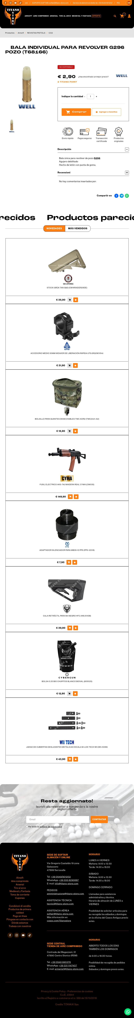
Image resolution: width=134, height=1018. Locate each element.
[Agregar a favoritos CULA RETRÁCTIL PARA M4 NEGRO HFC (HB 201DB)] (75, 628)
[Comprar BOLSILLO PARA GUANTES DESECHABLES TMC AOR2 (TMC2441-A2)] (69, 431)
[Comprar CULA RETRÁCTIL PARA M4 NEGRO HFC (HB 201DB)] (69, 628)
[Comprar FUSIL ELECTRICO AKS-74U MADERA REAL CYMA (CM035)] (70, 496)
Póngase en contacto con (20, 919)
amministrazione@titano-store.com (65, 893)
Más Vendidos (77, 228)
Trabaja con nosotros (20, 926)
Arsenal (54, 16)
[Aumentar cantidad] (96, 96)
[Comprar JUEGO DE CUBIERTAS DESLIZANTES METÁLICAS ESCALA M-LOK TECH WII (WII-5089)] (69, 759)
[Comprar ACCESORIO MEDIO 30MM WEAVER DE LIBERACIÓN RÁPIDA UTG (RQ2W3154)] (69, 365)
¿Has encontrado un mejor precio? (93, 77)
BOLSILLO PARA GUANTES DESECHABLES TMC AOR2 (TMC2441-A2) (67, 419)
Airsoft (28, 16)
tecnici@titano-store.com (60, 903)
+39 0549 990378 (61, 962)
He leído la (45, 826)
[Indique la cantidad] (90, 96)
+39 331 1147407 (68, 965)
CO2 (51, 33)
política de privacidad (51, 826)
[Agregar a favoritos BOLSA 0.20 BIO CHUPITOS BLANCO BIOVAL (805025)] (75, 693)
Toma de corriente (19, 894)
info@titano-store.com (66, 883)
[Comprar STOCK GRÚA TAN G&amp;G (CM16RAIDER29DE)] (69, 299)
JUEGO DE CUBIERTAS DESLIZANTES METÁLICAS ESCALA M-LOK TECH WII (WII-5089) (67, 747)
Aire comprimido (41, 16)
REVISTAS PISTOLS (36, 33)
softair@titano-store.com (60, 3)
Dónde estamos (20, 922)
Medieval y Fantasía (81, 16)
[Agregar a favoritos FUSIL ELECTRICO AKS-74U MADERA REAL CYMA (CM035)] (76, 496)
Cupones (20, 898)
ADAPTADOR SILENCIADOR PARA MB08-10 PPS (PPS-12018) (67, 550)
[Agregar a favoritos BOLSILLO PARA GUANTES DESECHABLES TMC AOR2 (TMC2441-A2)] (75, 431)
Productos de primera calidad (20, 911)
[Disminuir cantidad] (84, 96)
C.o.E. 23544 (67, 995)
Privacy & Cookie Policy (53, 991)
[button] (129, 3)
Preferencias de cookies (80, 991)
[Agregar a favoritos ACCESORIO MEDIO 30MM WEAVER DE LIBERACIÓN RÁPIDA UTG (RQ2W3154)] (75, 365)
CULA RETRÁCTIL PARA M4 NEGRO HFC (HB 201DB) (67, 616)
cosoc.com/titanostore (59, 920)
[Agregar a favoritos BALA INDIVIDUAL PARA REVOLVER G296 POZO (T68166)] (106, 112)
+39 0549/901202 (61, 876)
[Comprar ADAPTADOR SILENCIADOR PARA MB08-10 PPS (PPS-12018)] (68, 562)
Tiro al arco (65, 16)
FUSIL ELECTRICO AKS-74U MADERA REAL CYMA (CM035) (67, 484)
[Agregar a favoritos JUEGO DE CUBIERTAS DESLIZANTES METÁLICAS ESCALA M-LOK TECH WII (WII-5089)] (75, 759)
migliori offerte (67, 809)
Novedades (54, 228)
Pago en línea (20, 916)
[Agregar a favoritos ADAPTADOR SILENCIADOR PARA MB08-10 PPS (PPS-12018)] (74, 562)
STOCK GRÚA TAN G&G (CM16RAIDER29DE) (67, 288)
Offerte (96, 16)
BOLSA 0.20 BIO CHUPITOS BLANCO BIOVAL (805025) (67, 681)
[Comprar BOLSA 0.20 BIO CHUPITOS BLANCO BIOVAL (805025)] (69, 693)
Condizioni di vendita (20, 906)
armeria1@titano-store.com (69, 969)
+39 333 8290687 (69, 880)
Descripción (93, 149)
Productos (10, 33)
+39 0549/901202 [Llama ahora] (106, 3)
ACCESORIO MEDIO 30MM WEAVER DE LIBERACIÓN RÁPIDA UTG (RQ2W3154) (67, 353)
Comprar (76, 112)
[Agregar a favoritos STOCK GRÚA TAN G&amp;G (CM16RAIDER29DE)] (75, 299)
